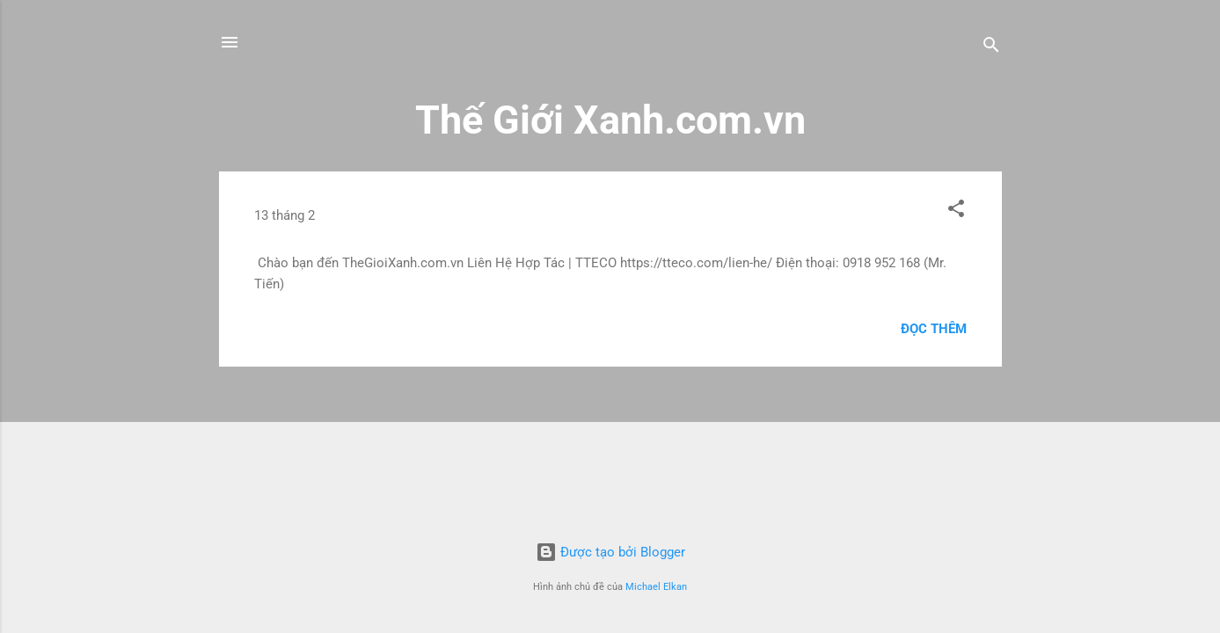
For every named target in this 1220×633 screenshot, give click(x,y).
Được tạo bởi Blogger (610, 552)
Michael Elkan (656, 587)
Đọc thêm (934, 329)
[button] (956, 211)
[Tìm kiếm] (991, 48)
